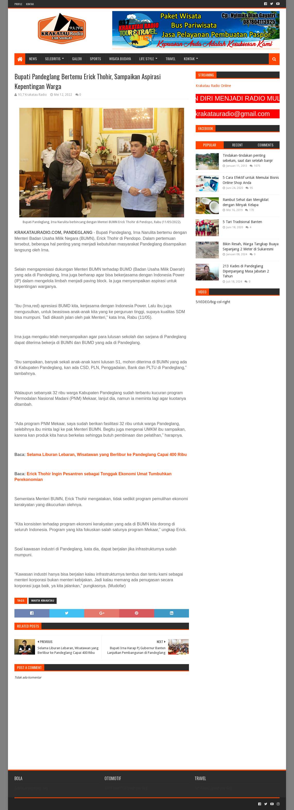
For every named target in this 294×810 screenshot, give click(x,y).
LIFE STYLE (146, 58)
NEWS (33, 58)
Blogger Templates (72, 804)
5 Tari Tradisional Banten (242, 222)
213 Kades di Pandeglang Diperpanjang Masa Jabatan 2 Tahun (246, 271)
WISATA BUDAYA (120, 58)
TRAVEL (171, 58)
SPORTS (95, 58)
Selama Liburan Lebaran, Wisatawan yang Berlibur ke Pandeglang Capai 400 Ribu (107, 454)
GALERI (77, 58)
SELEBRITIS (52, 58)
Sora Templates (43, 804)
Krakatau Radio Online (213, 86)
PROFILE (18, 4)
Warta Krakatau (42, 600)
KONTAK (30, 4)
